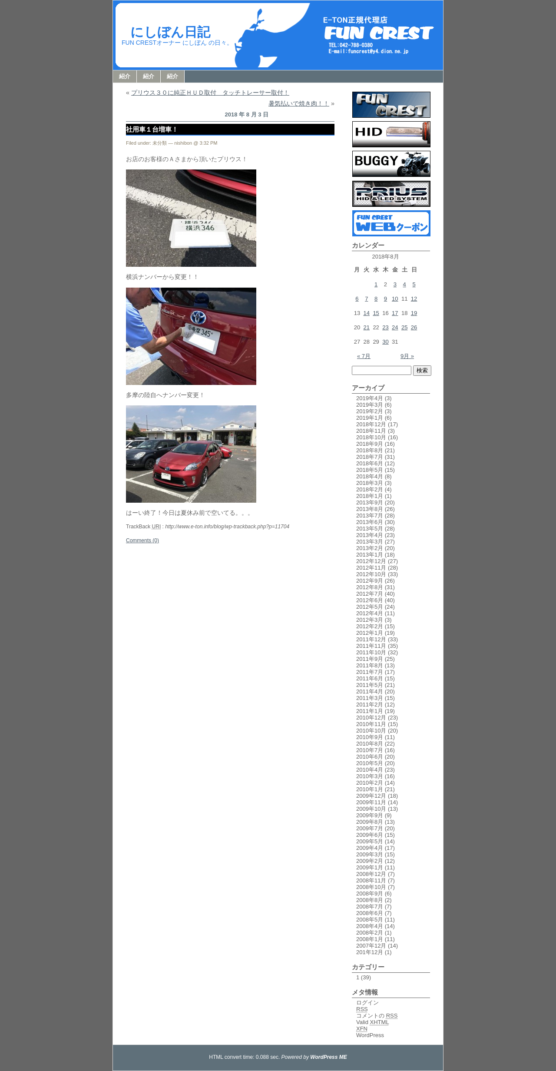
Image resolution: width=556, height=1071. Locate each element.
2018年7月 (369, 457)
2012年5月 (369, 606)
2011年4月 (369, 691)
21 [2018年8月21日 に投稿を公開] (367, 327)
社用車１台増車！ (152, 129)
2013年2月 (369, 548)
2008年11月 (371, 880)
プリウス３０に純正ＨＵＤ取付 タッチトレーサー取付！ (210, 92)
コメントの (376, 1015)
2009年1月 (369, 867)
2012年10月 (371, 574)
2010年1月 (369, 789)
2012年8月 (369, 587)
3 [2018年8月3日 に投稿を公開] (395, 284)
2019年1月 (369, 417)
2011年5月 (369, 685)
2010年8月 (369, 743)
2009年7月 (369, 828)
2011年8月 (369, 665)
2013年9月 (369, 502)
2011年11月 (371, 646)
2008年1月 (369, 939)
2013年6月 (369, 522)
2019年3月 (369, 404)
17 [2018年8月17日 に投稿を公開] (395, 313)
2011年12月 (371, 639)
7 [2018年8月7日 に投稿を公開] (366, 298)
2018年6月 (369, 463)
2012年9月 (369, 580)
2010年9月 (369, 737)
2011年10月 (371, 652)
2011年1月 (369, 711)
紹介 (124, 76)
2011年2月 (369, 704)
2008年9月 (369, 893)
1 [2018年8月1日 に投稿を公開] (375, 284)
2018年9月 (369, 444)
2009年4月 (369, 848)
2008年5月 (369, 919)
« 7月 (364, 356)
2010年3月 (369, 776)
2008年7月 (369, 906)
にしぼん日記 (170, 32)
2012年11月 (371, 567)
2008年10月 (371, 887)
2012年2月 (369, 626)
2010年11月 (371, 724)
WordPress (370, 1035)
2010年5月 (369, 763)
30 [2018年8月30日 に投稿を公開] (385, 341)
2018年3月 (369, 483)
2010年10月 (371, 730)
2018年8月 (369, 450)
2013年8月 (369, 509)
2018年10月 (371, 437)
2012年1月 (369, 633)
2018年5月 (369, 470)
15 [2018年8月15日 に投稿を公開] (376, 313)
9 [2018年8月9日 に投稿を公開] (385, 298)
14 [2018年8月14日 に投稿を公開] (367, 313)
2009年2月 (369, 861)
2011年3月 (369, 698)
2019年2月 (369, 411)
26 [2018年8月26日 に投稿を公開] (414, 327)
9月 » (407, 356)
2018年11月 (371, 431)
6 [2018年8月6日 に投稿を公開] (356, 298)
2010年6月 (369, 756)
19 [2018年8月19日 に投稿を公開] (414, 313)
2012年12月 (371, 561)
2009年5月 (369, 841)
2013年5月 (369, 528)
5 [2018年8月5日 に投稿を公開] (413, 284)
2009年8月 (369, 822)
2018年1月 (369, 496)
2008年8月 (369, 900)
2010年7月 (369, 750)
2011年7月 (369, 672)
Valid (372, 1022)
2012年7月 (369, 593)
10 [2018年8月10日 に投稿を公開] (395, 298)
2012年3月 (369, 620)
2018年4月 (369, 476)
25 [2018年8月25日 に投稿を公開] (404, 327)
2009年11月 (371, 802)
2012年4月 (369, 613)
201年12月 (369, 952)
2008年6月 (369, 913)
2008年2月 (369, 932)
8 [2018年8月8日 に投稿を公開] (375, 298)
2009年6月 (369, 835)
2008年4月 (369, 926)
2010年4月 (369, 769)
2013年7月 (369, 515)
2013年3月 (369, 541)
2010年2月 (369, 782)
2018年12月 (371, 424)
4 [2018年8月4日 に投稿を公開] (404, 284)
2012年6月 (369, 600)
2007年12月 (371, 945)
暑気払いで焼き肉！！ (298, 103)
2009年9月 (369, 815)
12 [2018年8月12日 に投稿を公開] (414, 298)
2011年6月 (369, 678)
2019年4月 (369, 398)
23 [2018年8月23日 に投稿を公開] (385, 327)
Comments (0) (142, 540)
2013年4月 (369, 535)
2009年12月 (371, 795)
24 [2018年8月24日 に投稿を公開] (395, 327)
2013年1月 (369, 554)
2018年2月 (369, 489)
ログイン (367, 1002)
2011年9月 (369, 659)
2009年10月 (371, 809)
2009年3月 (369, 854)
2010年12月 (371, 717)
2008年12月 (371, 874)
